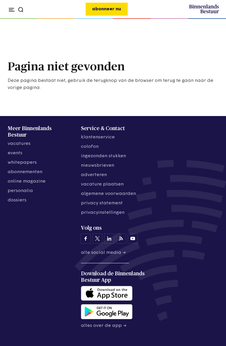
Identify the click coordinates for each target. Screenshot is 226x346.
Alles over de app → (104, 325)
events (15, 153)
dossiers (17, 200)
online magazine (27, 181)
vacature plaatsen (102, 184)
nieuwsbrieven (97, 165)
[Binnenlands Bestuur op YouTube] (132, 238)
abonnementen (25, 172)
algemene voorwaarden (108, 193)
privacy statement (102, 203)
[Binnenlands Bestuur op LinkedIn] (109, 238)
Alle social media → (103, 252)
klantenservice (98, 137)
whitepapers (22, 162)
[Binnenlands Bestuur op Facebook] (85, 238)
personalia (20, 190)
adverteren (94, 175)
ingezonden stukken (103, 156)
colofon (90, 146)
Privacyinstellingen (102, 212)
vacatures (19, 143)
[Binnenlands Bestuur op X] (97, 238)
